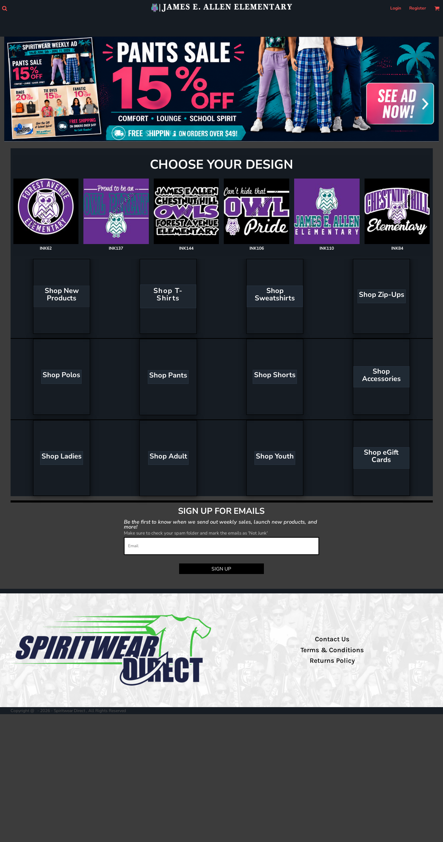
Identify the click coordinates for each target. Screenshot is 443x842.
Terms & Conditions (332, 650)
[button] (4, 8)
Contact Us (332, 639)
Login (395, 8)
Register (417, 8)
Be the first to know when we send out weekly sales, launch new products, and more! (220, 524)
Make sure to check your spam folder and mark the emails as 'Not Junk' (196, 533)
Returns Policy (332, 661)
